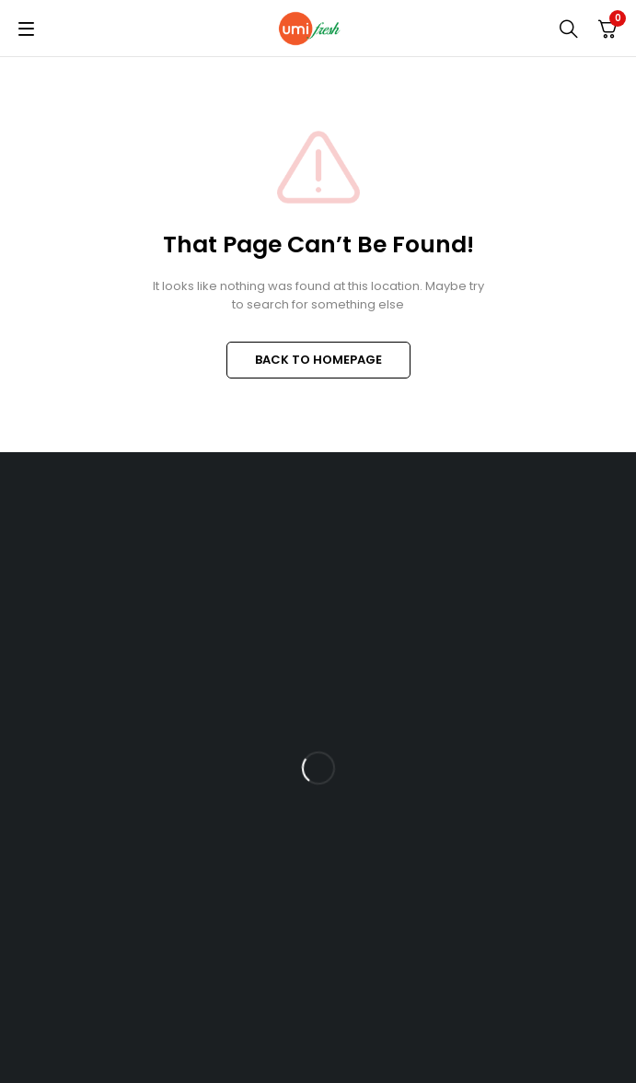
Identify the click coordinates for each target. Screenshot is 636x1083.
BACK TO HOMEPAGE (318, 359)
